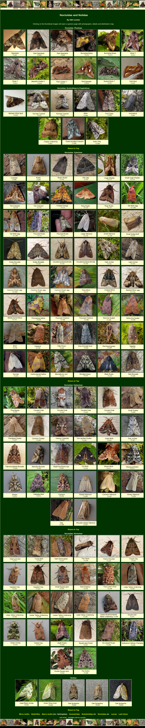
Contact (130, 8)
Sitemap (23, 8)
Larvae (87, 8)
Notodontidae (87, 714)
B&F (123, 8)
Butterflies (38, 8)
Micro (30, 8)
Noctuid (78, 8)
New (106, 8)
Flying (111, 8)
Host (100, 8)
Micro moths (24, 714)
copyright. (83, 717)
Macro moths (47, 714)
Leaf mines (123, 714)
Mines (94, 8)
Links (118, 8)
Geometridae (74, 714)
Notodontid (66, 8)
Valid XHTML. (63, 717)
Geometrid (55, 8)
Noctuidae (102, 714)
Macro (47, 8)
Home (15, 8)
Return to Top (73, 148)
